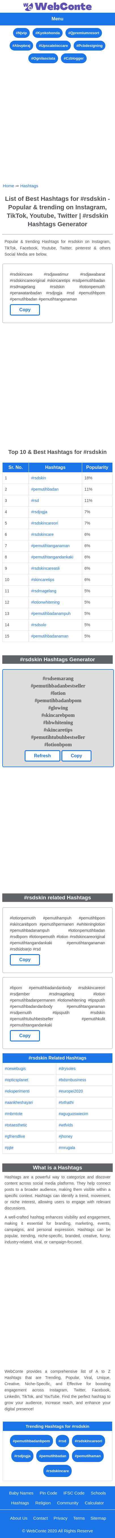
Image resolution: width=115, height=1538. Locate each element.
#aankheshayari (19, 1102)
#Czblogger (74, 58)
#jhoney (66, 1136)
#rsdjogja (39, 512)
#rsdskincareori (44, 523)
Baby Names (21, 1493)
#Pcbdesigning (89, 45)
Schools (98, 1493)
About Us (18, 1518)
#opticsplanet (16, 1080)
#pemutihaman (88, 1456)
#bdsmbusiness (72, 1080)
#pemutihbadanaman (50, 636)
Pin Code (48, 1493)
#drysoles (67, 1068)
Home (8, 185)
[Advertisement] (57, 122)
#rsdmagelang (43, 591)
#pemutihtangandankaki (52, 557)
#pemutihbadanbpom (31, 1441)
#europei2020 (71, 1091)
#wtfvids (66, 1125)
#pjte (9, 1147)
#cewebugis (15, 1068)
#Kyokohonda (47, 33)
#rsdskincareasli (45, 568)
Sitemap (98, 1518)
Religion (43, 1502)
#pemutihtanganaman (50, 545)
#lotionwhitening (45, 602)
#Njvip (21, 33)
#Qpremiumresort (83, 33)
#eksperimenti (17, 1091)
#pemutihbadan (45, 489)
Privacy (60, 1518)
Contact (40, 1518)
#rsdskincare (42, 534)
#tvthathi (66, 1102)
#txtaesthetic (16, 1125)
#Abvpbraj (21, 45)
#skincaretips (42, 579)
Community (67, 1502)
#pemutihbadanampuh (51, 613)
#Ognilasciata (43, 58)
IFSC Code (73, 1493)
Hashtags (29, 185)
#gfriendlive (15, 1136)
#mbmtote (13, 1113)
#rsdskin (38, 478)
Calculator (94, 1502)
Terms (79, 1518)
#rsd (35, 500)
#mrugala (67, 1147)
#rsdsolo (38, 625)
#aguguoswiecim (73, 1113)
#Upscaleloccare (53, 45)
